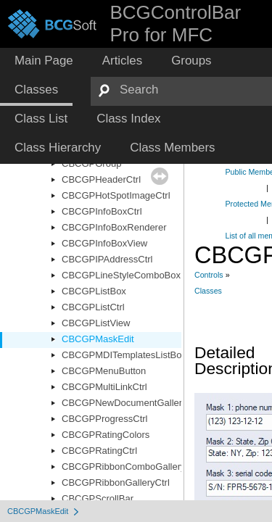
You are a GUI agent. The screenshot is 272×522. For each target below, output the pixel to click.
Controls (208, 274)
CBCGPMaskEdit (98, 339)
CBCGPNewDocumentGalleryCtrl (132, 402)
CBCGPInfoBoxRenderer (114, 227)
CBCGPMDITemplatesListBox (124, 354)
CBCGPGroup (91, 163)
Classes (208, 290)
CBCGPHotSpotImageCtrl (116, 195)
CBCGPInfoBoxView (104, 243)
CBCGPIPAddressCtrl (107, 259)
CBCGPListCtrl (93, 307)
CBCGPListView (96, 323)
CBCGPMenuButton (104, 370)
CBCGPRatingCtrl (99, 450)
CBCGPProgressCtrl (104, 418)
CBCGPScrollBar (97, 498)
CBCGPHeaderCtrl (101, 179)
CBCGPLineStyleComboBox (121, 275)
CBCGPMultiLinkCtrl (104, 386)
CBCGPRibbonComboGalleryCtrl (131, 466)
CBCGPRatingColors (105, 434)
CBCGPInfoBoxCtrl (102, 211)
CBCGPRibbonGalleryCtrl (116, 482)
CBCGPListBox (94, 291)
